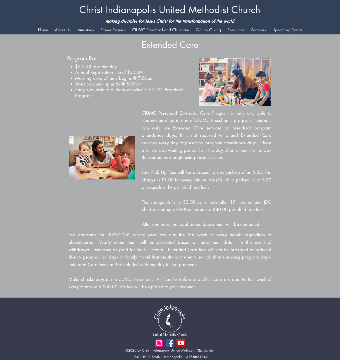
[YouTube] (180, 343)
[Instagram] (159, 343)
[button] (63, 29)
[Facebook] (170, 343)
